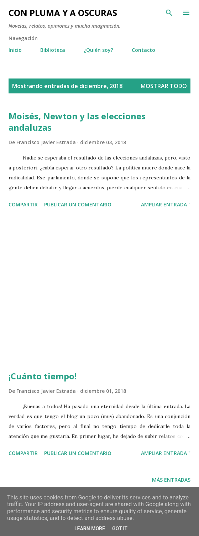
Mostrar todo (164, 86)
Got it (119, 528)
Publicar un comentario (77, 204)
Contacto (143, 50)
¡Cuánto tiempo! (43, 376)
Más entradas (171, 479)
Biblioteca (52, 50)
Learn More (89, 528)
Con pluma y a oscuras (63, 12)
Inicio (15, 50)
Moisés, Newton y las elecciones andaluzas (77, 121)
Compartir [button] (23, 204)
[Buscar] (169, 13)
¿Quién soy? (98, 50)
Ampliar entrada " (165, 204)
